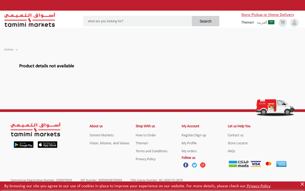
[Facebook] (186, 165)
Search (206, 21)
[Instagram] (203, 165)
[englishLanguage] (249, 22)
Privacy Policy (258, 186)
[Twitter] (194, 165)
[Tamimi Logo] (29, 20)
